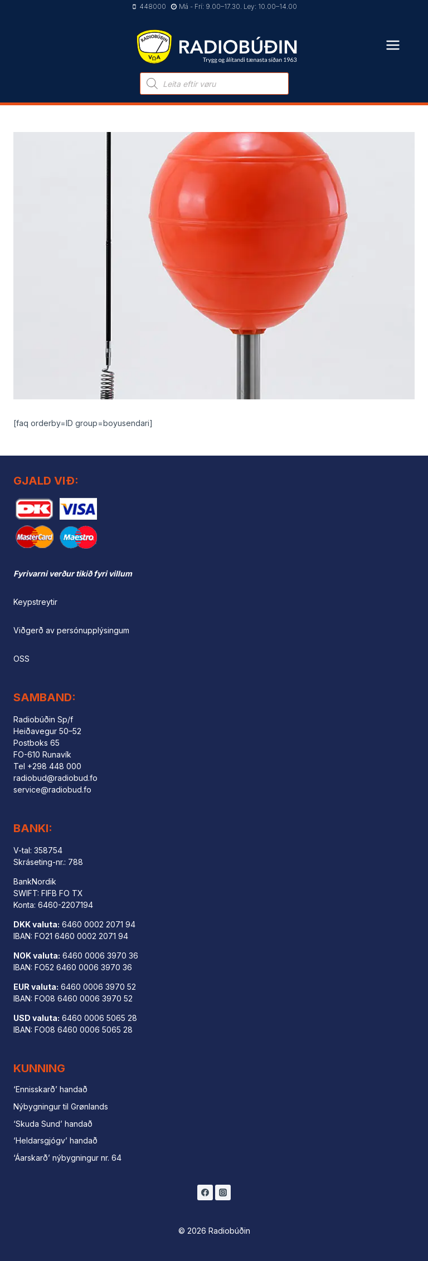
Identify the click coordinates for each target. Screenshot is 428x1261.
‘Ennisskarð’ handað (50, 1089)
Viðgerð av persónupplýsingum (71, 630)
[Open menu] (393, 38)
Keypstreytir (35, 602)
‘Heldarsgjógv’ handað (55, 1140)
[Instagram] (223, 1192)
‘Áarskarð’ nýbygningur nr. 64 (67, 1157)
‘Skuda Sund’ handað (53, 1123)
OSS (21, 658)
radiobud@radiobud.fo (55, 778)
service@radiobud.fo (52, 789)
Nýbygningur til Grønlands (60, 1106)
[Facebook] (205, 1192)
